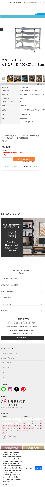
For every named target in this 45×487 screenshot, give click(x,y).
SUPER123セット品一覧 (21, 2)
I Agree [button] (38, 468)
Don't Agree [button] (29, 468)
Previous (1, 29)
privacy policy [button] (8, 484)
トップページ (3, 2)
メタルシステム (11, 2)
